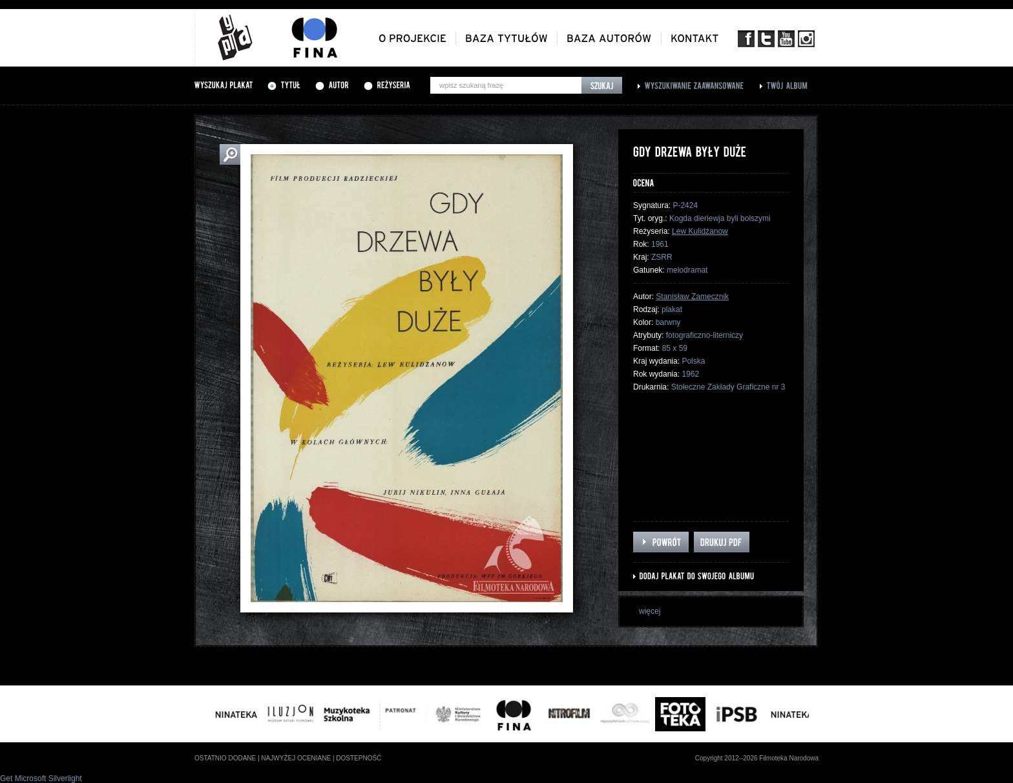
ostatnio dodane (225, 758)
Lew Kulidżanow (700, 231)
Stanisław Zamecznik (692, 296)
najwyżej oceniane (296, 758)
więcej (649, 611)
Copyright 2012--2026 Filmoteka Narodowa (757, 758)
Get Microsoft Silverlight (41, 778)
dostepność (358, 758)
